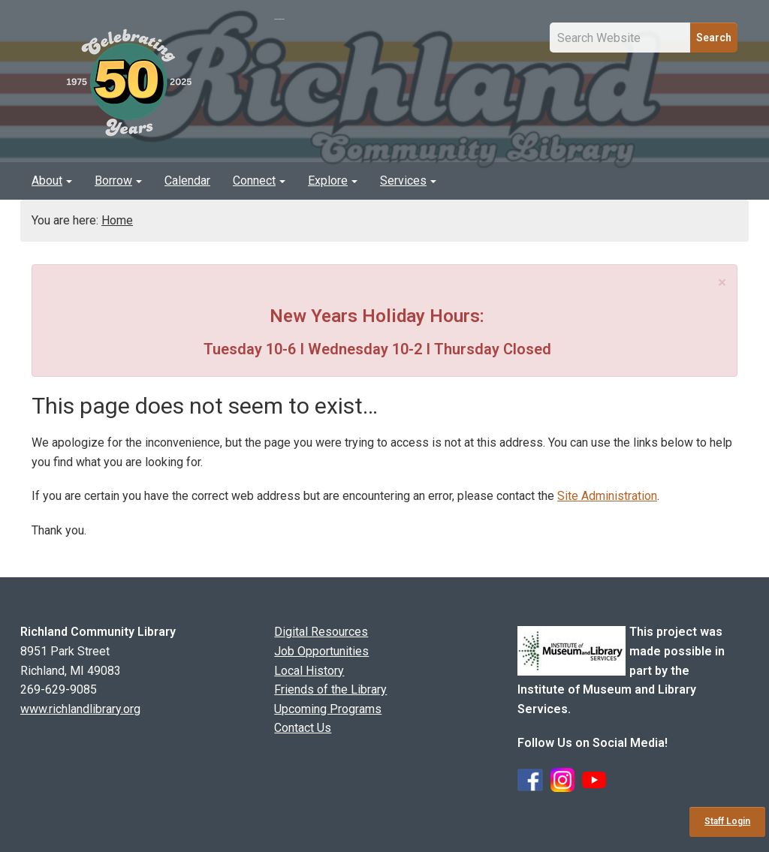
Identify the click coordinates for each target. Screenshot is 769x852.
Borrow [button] (118, 180)
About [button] (52, 180)
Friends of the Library (330, 689)
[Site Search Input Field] (620, 38)
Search (713, 38)
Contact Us (302, 728)
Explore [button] (332, 180)
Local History (309, 671)
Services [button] (408, 180)
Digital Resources (321, 632)
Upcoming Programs (327, 709)
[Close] (722, 283)
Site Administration (607, 496)
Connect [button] (259, 180)
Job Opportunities (321, 651)
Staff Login (727, 821)
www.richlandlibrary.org (80, 709)
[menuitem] (51, 181)
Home (117, 220)
